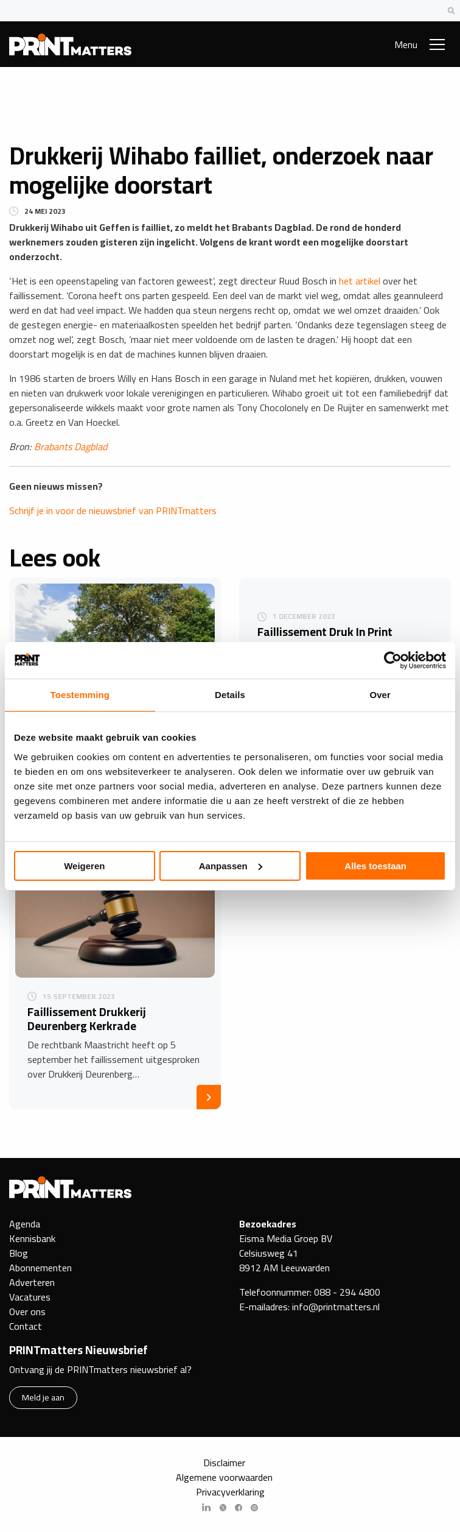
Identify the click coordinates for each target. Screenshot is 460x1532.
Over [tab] (380, 695)
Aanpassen (230, 866)
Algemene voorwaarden (224, 1477)
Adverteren (32, 1282)
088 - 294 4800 (347, 1292)
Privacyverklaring (230, 1491)
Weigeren (84, 866)
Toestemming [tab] (80, 695)
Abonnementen (40, 1267)
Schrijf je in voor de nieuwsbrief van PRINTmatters (113, 510)
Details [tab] (230, 695)
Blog (18, 1253)
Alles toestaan (375, 866)
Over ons (27, 1311)
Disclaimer (224, 1462)
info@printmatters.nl (336, 1306)
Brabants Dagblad (70, 446)
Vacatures (30, 1297)
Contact (25, 1326)
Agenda (24, 1224)
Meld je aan (43, 1397)
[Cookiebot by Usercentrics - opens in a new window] (393, 660)
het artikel (359, 281)
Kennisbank (32, 1238)
